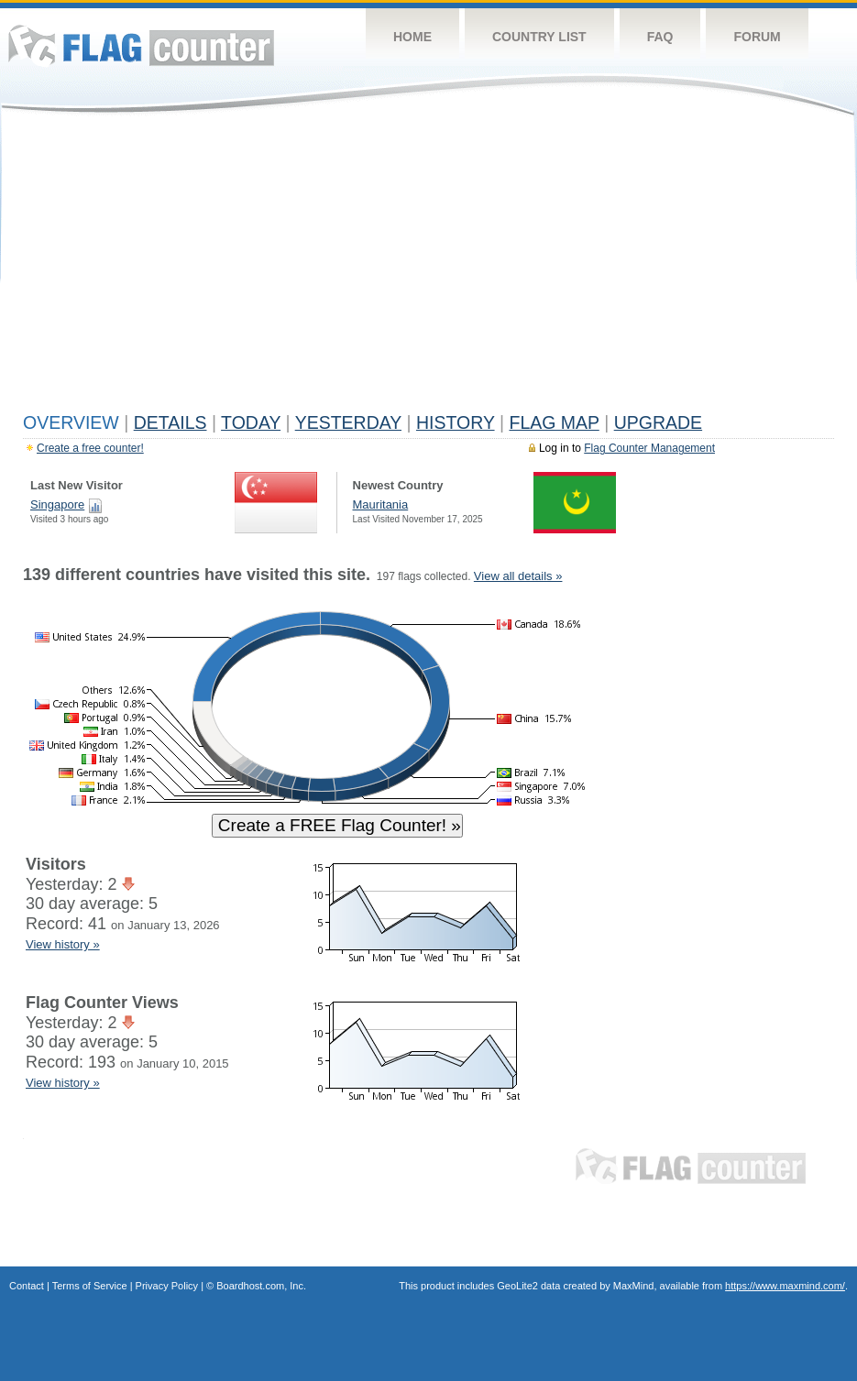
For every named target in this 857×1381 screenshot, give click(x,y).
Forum (756, 36)
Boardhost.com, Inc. (261, 1285)
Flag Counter (141, 45)
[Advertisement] (428, 267)
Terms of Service (89, 1285)
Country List (539, 36)
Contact (26, 1285)
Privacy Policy (167, 1285)
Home (412, 36)
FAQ (660, 36)
